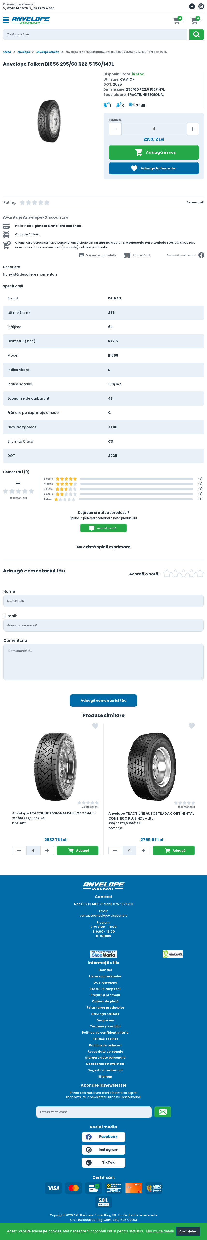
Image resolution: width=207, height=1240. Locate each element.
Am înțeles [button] (188, 1231)
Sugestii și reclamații (105, 1070)
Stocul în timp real (105, 989)
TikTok (100, 1163)
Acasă (7, 52)
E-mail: (10, 616)
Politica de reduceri (105, 1045)
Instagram (102, 1150)
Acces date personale (105, 1051)
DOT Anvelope (105, 983)
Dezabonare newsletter (105, 1064)
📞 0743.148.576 (15, 8)
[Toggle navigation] (6, 20)
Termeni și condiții (105, 1026)
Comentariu (15, 640)
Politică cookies (105, 1039)
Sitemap (105, 1076)
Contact (105, 970)
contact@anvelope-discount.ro (103, 915)
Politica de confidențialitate (105, 1033)
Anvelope (23, 52)
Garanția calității (105, 1014)
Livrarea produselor (105, 976)
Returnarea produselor (105, 1008)
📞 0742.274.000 (41, 8)
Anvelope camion (47, 52)
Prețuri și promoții (105, 995)
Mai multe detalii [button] (160, 1231)
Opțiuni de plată (105, 1001)
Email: (103, 911)
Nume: (9, 591)
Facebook (102, 1137)
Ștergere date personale (105, 1057)
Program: (103, 922)
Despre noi (105, 1020)
